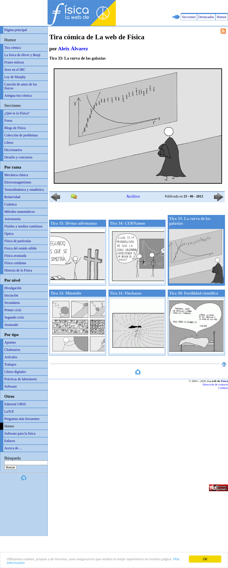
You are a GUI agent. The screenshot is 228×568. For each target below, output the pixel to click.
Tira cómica (12, 47)
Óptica (9, 233)
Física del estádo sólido (20, 248)
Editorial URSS (15, 404)
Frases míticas (14, 62)
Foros (8, 120)
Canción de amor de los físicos (20, 86)
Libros (8, 142)
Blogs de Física (15, 128)
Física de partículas (17, 241)
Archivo (133, 196)
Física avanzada (15, 255)
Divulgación (12, 288)
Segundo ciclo (14, 317)
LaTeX (9, 411)
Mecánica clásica (16, 175)
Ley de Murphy (15, 77)
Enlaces (9, 441)
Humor (221, 17)
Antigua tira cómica (18, 95)
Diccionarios (13, 150)
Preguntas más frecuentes (22, 419)
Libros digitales (15, 372)
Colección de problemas (21, 135)
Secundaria (12, 303)
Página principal (15, 30)
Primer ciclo (12, 310)
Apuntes (10, 342)
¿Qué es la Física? (16, 113)
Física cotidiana (15, 263)
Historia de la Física (18, 270)
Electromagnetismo (17, 182)
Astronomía (12, 219)
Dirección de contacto (215, 384)
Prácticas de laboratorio (20, 379)
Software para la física (19, 433)
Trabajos (10, 364)
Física (224, 381)
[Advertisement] (177, 6)
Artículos (10, 357)
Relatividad (12, 197)
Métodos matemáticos (19, 211)
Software (10, 386)
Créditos (223, 388)
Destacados (206, 17)
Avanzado (11, 325)
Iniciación (11, 295)
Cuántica (10, 204)
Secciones (189, 17)
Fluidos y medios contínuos (23, 226)
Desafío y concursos (18, 157)
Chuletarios (12, 350)
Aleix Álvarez (73, 48)
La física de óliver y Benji (22, 55)
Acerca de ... (13, 448)
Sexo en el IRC (14, 69)
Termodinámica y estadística (24, 189)
